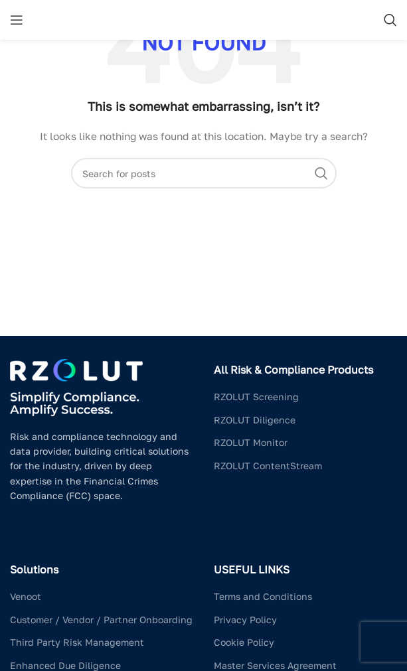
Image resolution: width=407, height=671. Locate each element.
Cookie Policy (244, 642)
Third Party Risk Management (77, 642)
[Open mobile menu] (16, 20)
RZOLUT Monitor (250, 442)
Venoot (25, 596)
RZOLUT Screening (256, 396)
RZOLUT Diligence (254, 419)
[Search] (390, 20)
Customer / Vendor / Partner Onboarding (101, 619)
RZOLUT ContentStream (268, 465)
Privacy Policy (245, 619)
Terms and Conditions (263, 596)
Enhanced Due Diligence (65, 665)
